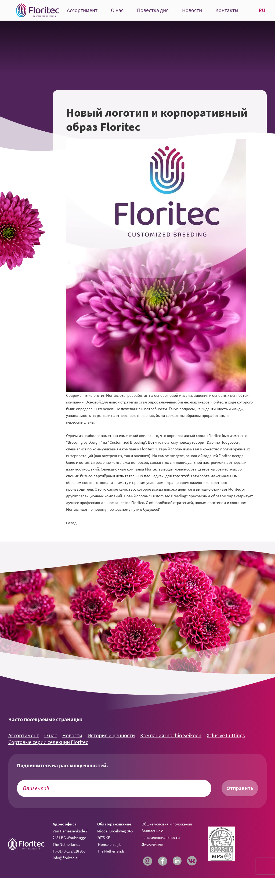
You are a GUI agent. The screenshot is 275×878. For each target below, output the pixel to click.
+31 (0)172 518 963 (70, 851)
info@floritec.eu (66, 857)
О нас (117, 10)
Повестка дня (153, 10)
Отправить (239, 788)
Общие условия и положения (167, 824)
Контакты (226, 10)
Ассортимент (82, 10)
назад (71, 522)
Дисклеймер (152, 844)
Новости (192, 10)
